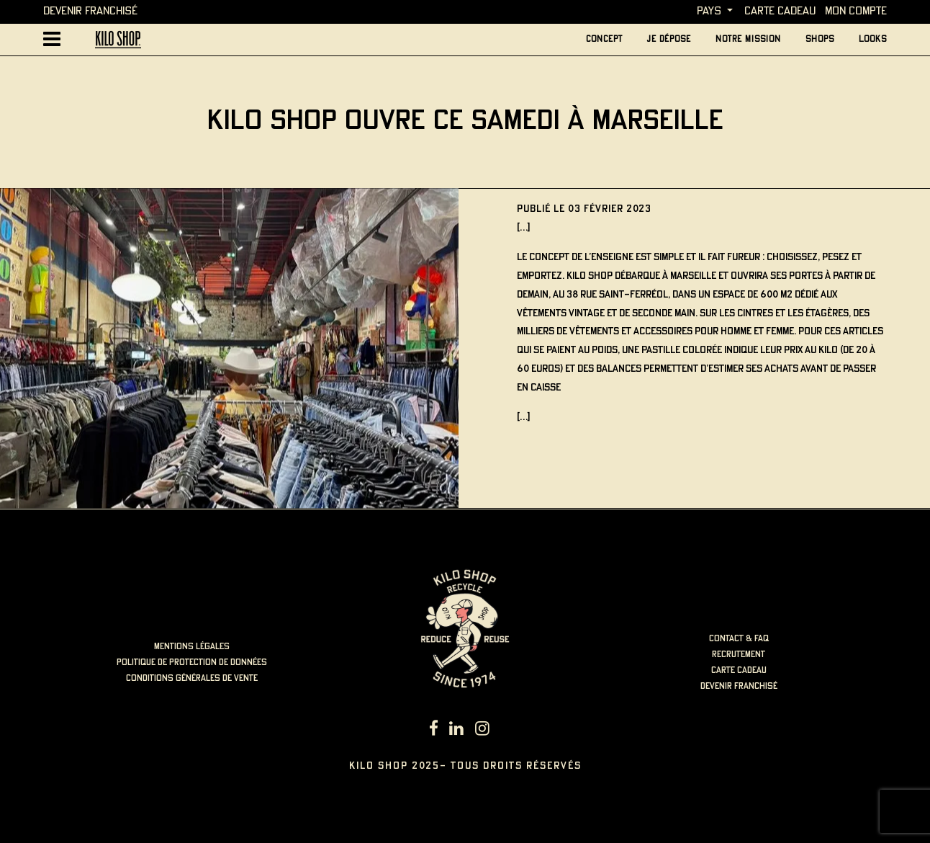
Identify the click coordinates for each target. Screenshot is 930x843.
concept (604, 39)
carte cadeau (780, 11)
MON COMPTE (856, 11)
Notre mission (748, 39)
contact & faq (739, 639)
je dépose (669, 39)
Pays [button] (709, 11)
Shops (819, 39)
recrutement (738, 655)
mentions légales (192, 647)
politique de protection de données (192, 662)
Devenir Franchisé (90, 11)
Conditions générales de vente (192, 678)
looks (873, 39)
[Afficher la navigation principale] (51, 40)
